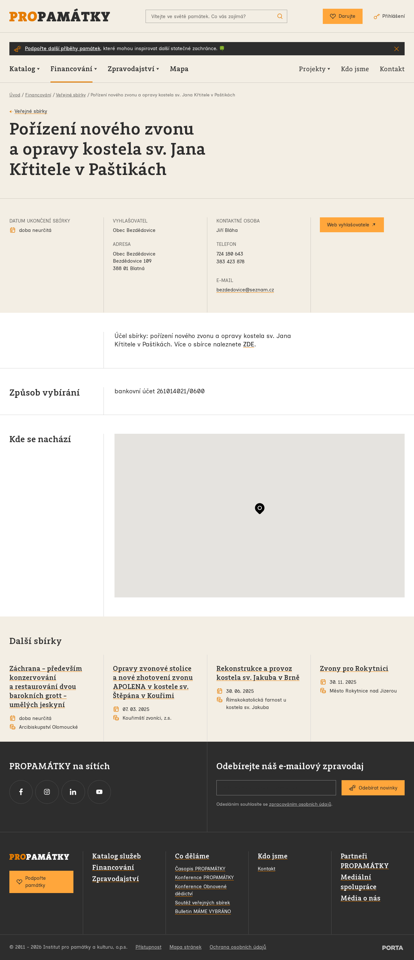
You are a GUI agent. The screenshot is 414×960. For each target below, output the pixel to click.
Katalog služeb (116, 856)
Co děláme (192, 856)
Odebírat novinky (373, 787)
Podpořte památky (31, 882)
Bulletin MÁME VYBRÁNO (203, 911)
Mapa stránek (185, 947)
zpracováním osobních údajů (300, 804)
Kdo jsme (273, 856)
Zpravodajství (115, 879)
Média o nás (360, 898)
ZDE (248, 344)
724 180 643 (229, 254)
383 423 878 (230, 262)
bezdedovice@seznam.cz (245, 290)
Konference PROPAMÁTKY (204, 877)
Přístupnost (148, 947)
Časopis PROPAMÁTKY (200, 869)
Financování (113, 867)
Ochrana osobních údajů (238, 947)
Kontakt (266, 869)
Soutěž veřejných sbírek (202, 903)
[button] (260, 508)
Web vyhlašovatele (352, 225)
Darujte (342, 16)
